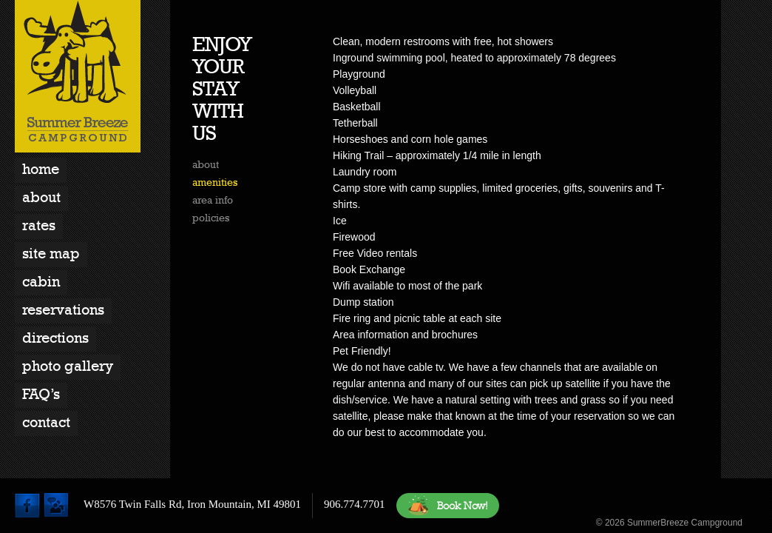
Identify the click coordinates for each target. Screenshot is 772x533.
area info (212, 200)
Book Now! (447, 505)
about (205, 164)
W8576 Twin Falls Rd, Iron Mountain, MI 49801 (192, 504)
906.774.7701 (354, 504)
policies (210, 218)
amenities (214, 182)
